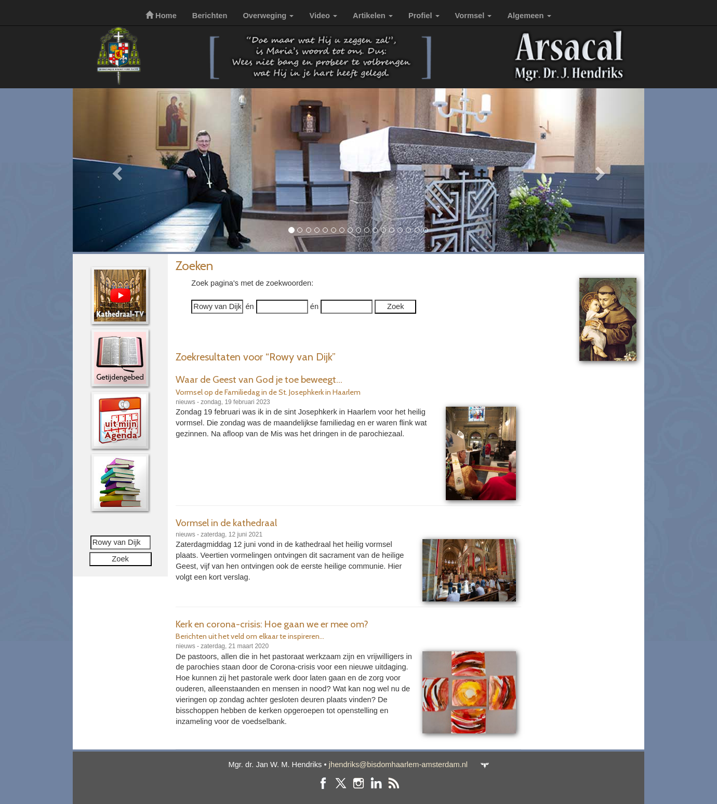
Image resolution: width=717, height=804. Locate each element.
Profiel (424, 15)
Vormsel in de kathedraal (226, 523)
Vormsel (473, 15)
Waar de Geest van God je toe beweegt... (259, 379)
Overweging (268, 15)
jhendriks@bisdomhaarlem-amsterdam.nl (398, 764)
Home (161, 15)
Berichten (210, 15)
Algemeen (529, 15)
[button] (115, 170)
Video (323, 15)
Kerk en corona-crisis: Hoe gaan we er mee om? (272, 624)
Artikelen (373, 15)
